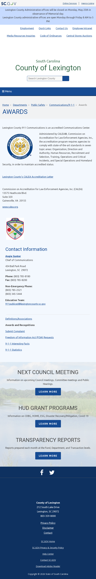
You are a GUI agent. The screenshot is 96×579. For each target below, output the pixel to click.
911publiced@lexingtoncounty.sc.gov (25, 304)
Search (66, 78)
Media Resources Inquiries (21, 35)
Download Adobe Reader (48, 566)
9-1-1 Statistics (13, 349)
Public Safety (38, 105)
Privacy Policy (48, 523)
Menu (7, 91)
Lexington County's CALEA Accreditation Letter (27, 176)
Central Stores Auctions (79, 35)
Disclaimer (48, 528)
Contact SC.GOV (48, 560)
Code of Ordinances (51, 35)
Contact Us (62, 28)
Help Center (48, 553)
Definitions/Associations (18, 318)
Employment (27, 28)
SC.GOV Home (48, 541)
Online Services (70, 3)
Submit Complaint (15, 331)
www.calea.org (10, 207)
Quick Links (45, 28)
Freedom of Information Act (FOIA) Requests (29, 337)
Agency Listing (87, 3)
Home (5, 105)
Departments (20, 105)
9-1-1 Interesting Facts (17, 343)
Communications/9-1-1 (62, 105)
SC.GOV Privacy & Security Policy (48, 547)
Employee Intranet (82, 28)
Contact (48, 532)
